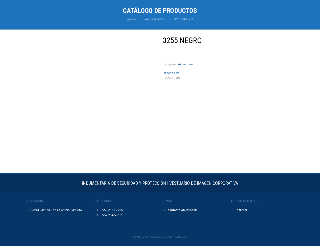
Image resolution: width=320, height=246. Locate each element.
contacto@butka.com (183, 210)
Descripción (171, 73)
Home (131, 19)
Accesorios (155, 19)
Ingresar (241, 210)
